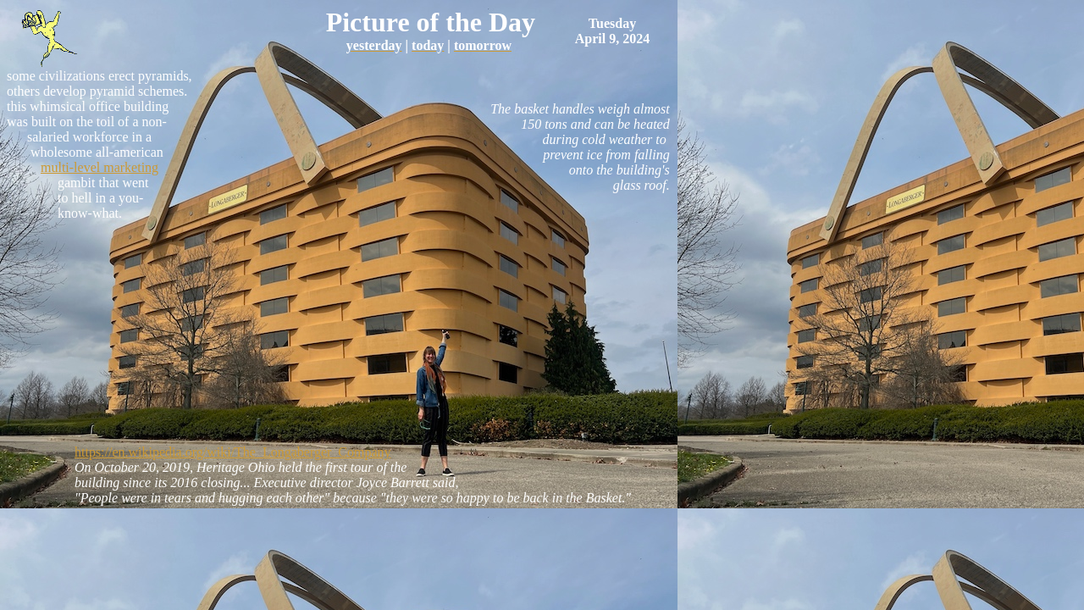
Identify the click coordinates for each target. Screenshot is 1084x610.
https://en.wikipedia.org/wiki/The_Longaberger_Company (233, 452)
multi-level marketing (99, 167)
